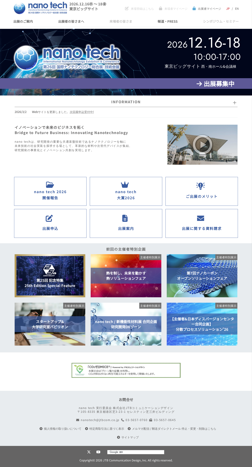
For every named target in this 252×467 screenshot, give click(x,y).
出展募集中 (215, 83)
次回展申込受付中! (82, 112)
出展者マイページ (207, 8)
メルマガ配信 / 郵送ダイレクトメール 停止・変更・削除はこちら (172, 428)
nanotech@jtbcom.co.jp (97, 420)
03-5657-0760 (134, 420)
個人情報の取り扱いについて (60, 428)
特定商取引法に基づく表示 (104, 428)
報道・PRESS (168, 21)
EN (237, 8)
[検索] (131, 452)
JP (228, 8)
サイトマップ (128, 437)
